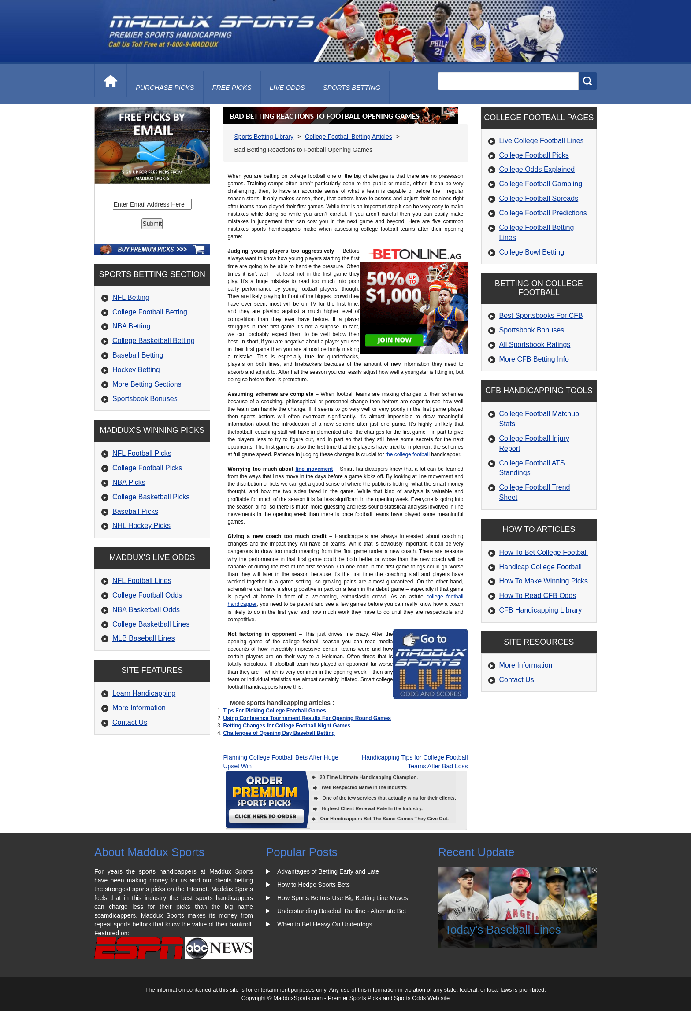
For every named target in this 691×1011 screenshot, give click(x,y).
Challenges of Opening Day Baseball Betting (279, 733)
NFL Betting (130, 297)
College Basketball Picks (150, 497)
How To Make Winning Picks (543, 581)
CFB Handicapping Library (540, 610)
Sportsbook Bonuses (145, 398)
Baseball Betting (137, 355)
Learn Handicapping (143, 693)
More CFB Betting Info (534, 359)
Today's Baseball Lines (503, 929)
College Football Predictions (543, 213)
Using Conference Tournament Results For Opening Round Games (307, 718)
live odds (287, 87)
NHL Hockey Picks (141, 525)
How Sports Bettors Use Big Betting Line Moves (342, 897)
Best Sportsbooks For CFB (541, 315)
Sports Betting (352, 87)
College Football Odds (147, 595)
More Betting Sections (147, 384)
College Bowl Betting (532, 252)
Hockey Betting (136, 369)
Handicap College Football (540, 567)
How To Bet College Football (543, 552)
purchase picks (165, 87)
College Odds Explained (537, 169)
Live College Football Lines (541, 140)
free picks (232, 87)
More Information (139, 708)
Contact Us (129, 722)
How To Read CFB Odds (537, 595)
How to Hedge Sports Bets (313, 884)
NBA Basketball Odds (146, 609)
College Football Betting (149, 312)
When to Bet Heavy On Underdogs (324, 924)
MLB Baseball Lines (143, 638)
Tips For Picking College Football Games (274, 711)
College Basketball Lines (150, 624)
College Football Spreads (539, 198)
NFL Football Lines (141, 580)
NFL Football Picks (141, 453)
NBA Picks (128, 482)
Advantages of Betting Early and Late (328, 871)
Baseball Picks (135, 511)
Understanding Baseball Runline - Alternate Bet (341, 911)
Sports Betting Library (264, 136)
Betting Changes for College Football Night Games (287, 726)
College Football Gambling (541, 184)
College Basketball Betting (153, 340)
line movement (314, 469)
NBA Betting (131, 326)
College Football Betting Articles (348, 136)
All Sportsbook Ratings (535, 344)
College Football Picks (147, 468)
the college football (408, 454)
